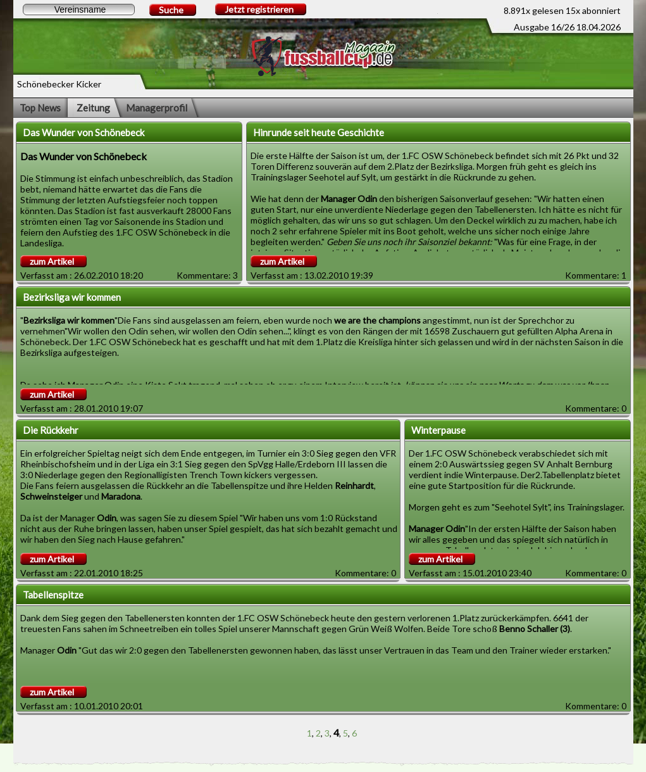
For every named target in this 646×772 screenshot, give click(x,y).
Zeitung (93, 107)
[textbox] (78, 9)
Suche (171, 9)
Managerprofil (156, 107)
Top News (40, 107)
